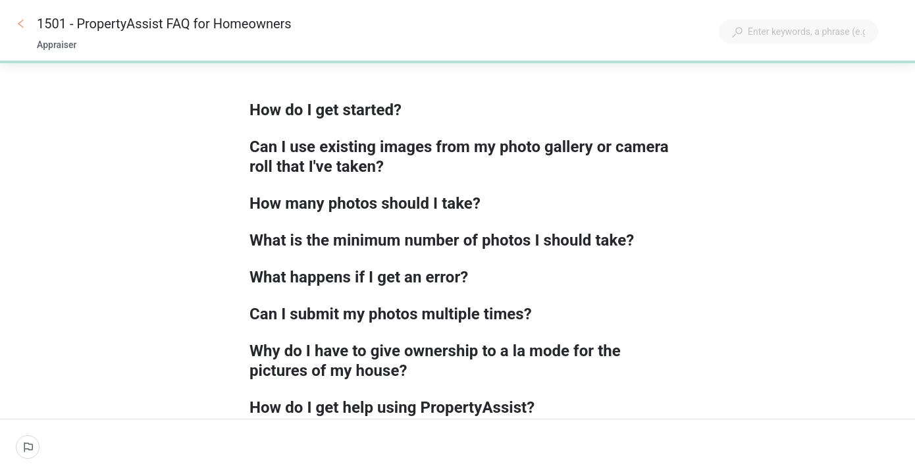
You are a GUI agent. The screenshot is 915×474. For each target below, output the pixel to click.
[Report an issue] (27, 447)
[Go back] (21, 24)
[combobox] (798, 31)
